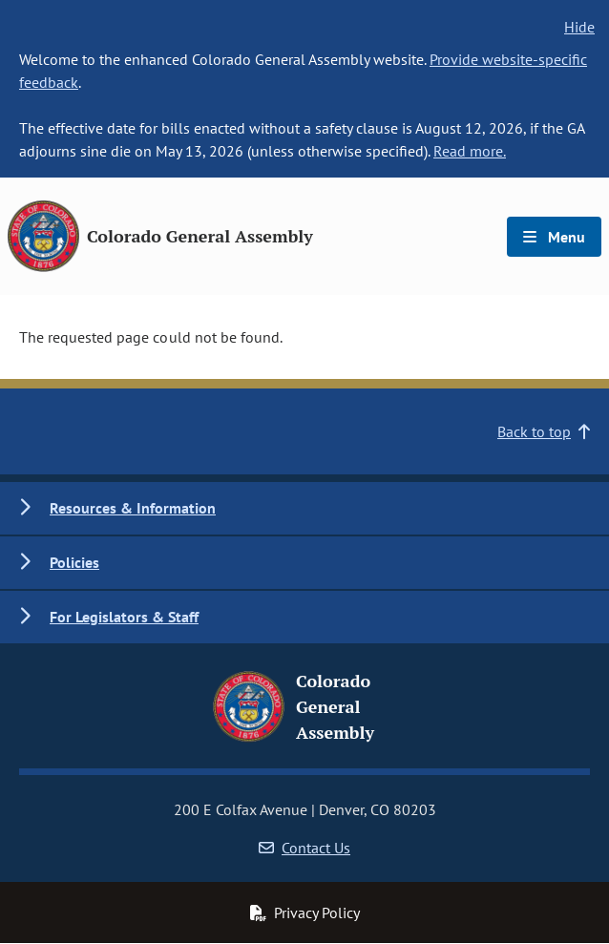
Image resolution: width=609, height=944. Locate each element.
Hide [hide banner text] (579, 26)
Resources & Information (133, 507)
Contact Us (304, 847)
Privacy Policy (304, 912)
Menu (554, 236)
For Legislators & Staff (124, 616)
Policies (74, 562)
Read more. (469, 150)
